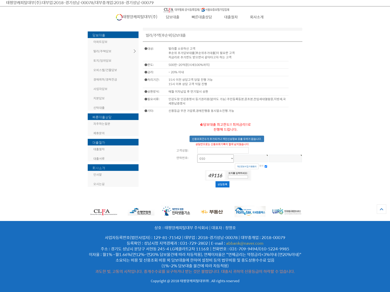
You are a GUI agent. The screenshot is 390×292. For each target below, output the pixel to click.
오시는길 (99, 184)
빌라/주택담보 (102, 51)
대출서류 (99, 158)
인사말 (97, 174)
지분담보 (99, 98)
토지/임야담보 (102, 60)
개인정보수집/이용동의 (247, 166)
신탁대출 (99, 107)
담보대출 (172, 17)
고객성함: (182, 150)
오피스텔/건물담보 (105, 70)
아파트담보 (100, 42)
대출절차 (231, 17)
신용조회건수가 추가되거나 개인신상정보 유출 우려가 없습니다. (227, 139)
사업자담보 (100, 89)
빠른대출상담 (202, 17)
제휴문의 (99, 133)
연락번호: (182, 157)
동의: (261, 165)
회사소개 (257, 17)
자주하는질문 (101, 123)
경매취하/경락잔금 (105, 79)
